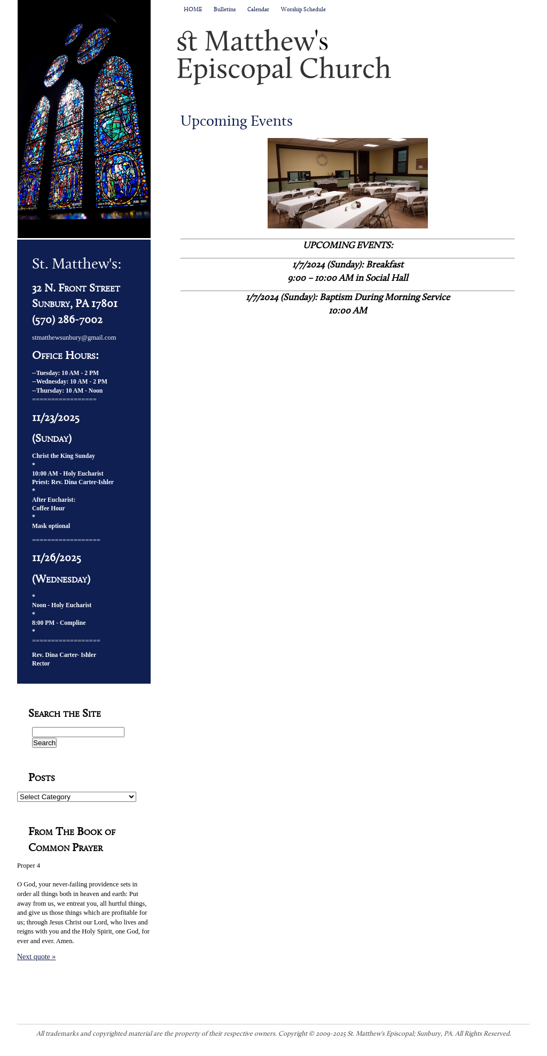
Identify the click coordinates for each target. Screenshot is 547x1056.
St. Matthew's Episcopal (353, 56)
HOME (193, 10)
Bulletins (225, 10)
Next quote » (36, 957)
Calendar (258, 10)
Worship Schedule (303, 10)
